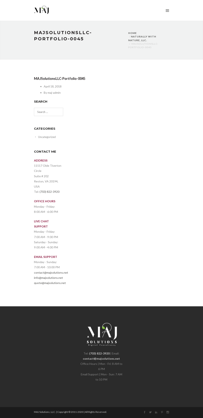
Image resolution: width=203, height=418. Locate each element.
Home (132, 33)
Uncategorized (47, 137)
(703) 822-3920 (49, 191)
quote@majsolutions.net (50, 283)
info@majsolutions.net (48, 277)
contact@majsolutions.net (51, 272)
